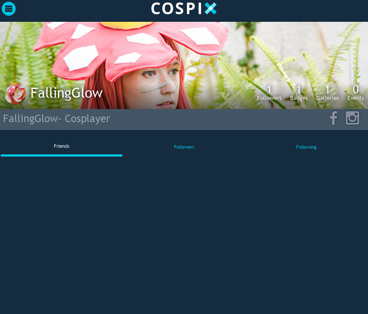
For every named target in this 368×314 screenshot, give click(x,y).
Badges (299, 92)
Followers (269, 92)
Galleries (327, 92)
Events (356, 92)
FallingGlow (66, 92)
